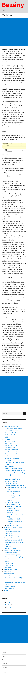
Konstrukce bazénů (11, 452)
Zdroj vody (8, 529)
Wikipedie (7, 605)
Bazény (12, 4)
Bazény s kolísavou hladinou (13, 468)
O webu (4, 652)
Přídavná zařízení (9, 538)
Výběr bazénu (8, 439)
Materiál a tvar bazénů (12, 449)
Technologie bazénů (11, 445)
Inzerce (4, 656)
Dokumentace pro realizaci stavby (15, 582)
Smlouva (7, 584)
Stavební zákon (9, 563)
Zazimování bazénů (11, 552)
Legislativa (7, 561)
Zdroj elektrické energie (12, 536)
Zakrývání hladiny (10, 548)
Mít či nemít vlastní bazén (11, 426)
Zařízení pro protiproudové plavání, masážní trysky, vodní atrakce (14, 542)
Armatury (8, 460)
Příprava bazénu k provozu (13, 555)
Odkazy (4, 663)
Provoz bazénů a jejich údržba (12, 550)
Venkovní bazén (10, 441)
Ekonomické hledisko (12, 431)
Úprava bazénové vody (12, 481)
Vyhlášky (8, 567)
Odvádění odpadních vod (12, 531)
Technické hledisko (11, 435)
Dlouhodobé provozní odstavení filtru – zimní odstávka (14, 498)
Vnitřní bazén (9, 443)
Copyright (4, 672)
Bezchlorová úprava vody (12, 504)
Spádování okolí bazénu (12, 458)
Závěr (6, 437)
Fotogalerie (7, 590)
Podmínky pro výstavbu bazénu (13, 527)
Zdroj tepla (8, 533)
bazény (11, 607)
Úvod (3, 649)
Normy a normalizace (10, 569)
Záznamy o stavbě (10, 586)
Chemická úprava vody (12, 502)
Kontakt (4, 667)
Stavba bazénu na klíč (11, 576)
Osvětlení (8, 546)
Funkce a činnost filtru (12, 483)
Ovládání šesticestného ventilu (14, 485)
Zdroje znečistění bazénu (12, 479)
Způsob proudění (10, 466)
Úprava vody (7, 477)
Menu (3, 10)
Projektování (7, 571)
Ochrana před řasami (13, 525)
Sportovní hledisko (11, 433)
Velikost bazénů (10, 447)
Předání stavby (9, 588)
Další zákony (9, 565)
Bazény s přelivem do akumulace (15, 470)
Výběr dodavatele (9, 573)
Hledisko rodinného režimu (13, 428)
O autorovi (5, 660)
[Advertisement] (14, 32)
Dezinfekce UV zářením (14, 519)
